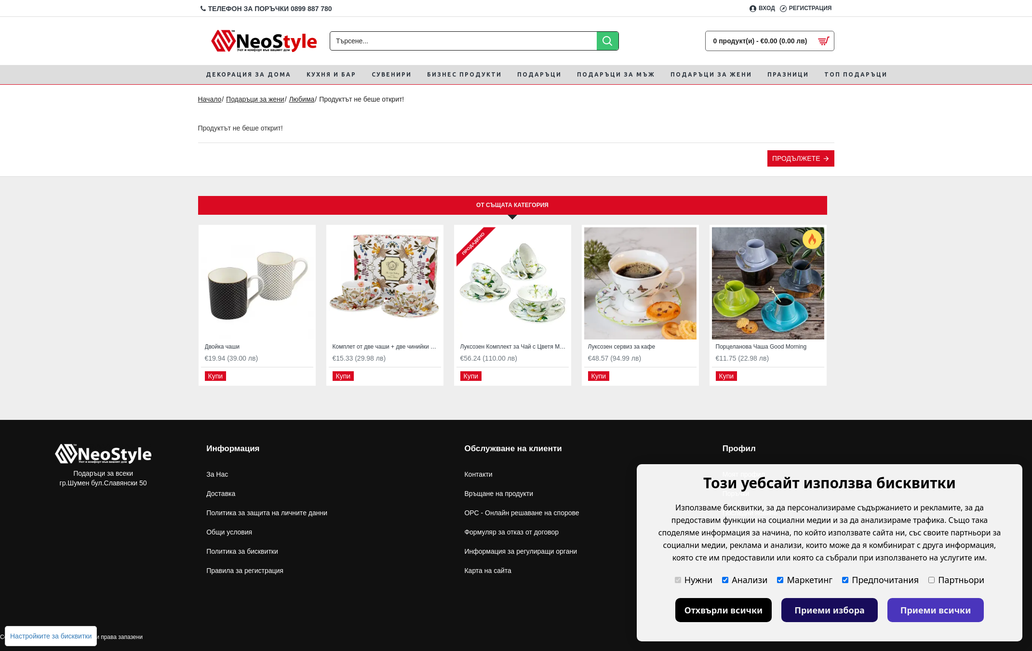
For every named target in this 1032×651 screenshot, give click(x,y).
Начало (210, 99)
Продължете (796, 158)
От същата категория (512, 205)
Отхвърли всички (723, 610)
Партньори (956, 580)
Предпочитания (880, 580)
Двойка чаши (222, 346)
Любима (301, 99)
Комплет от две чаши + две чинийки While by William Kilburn (387, 346)
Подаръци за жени (255, 99)
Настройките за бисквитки (51, 636)
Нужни (693, 580)
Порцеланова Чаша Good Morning (761, 346)
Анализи (744, 580)
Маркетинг (804, 580)
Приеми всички (935, 610)
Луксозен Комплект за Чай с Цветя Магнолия (514, 346)
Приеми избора (829, 610)
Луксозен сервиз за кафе (622, 346)
